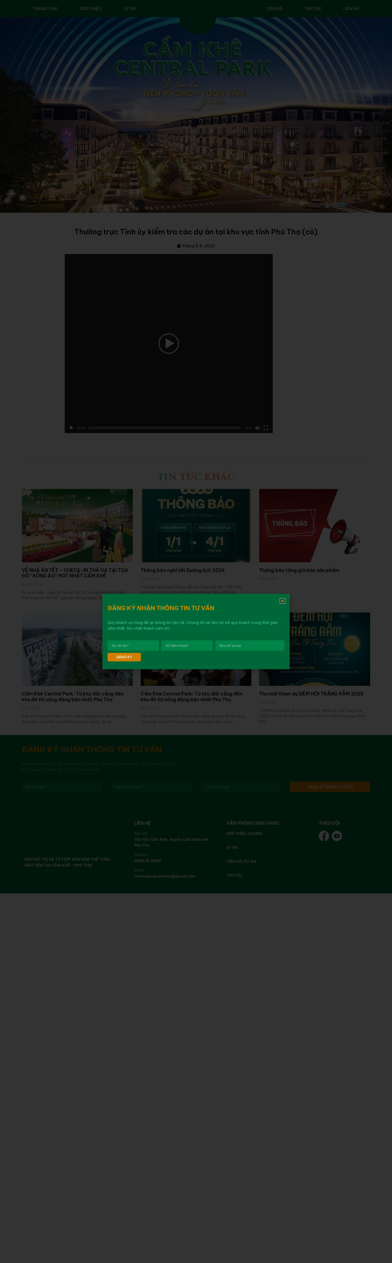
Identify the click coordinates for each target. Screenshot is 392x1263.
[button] (282, 601)
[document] (196, 631)
